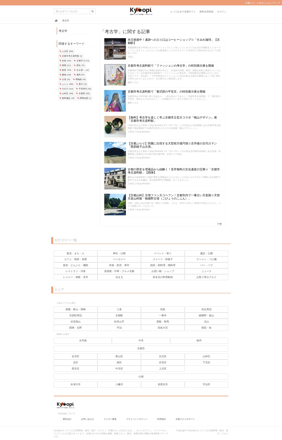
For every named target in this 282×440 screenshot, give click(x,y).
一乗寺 (163, 315)
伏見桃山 (75, 321)
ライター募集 (110, 417)
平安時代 (83, 88)
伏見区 (163, 362)
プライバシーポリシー (137, 417)
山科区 (66, 93)
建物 (65, 74)
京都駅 (119, 315)
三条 (119, 309)
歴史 (79, 65)
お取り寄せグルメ (206, 277)
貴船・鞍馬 (162, 321)
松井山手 (119, 321)
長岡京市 (163, 384)
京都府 (83, 93)
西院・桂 (206, 327)
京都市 (81, 60)
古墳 (65, 79)
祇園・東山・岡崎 (75, 309)
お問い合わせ (87, 417)
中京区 (119, 368)
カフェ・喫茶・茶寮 (75, 259)
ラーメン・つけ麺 (206, 259)
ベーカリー (119, 259)
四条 (162, 309)
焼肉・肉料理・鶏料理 (162, 265)
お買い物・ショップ (162, 271)
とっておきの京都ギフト (183, 11)
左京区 (163, 356)
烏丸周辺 (206, 309)
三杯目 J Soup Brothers (139, 132)
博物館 (79, 79)
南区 (119, 362)
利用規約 (161, 417)
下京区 (206, 362)
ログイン (221, 11)
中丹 (141, 340)
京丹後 (83, 340)
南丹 (199, 340)
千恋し (131, 57)
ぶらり (66, 84)
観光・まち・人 (75, 253)
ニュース (206, 271)
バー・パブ (206, 265)
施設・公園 (206, 253)
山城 (141, 376)
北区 (75, 362)
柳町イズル (133, 82)
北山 (206, 321)
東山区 (119, 356)
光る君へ (81, 70)
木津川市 (75, 384)
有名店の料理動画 (163, 277)
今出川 (66, 88)
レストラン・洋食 (75, 271)
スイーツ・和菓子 (163, 259)
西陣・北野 (75, 327)
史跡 (65, 60)
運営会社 (67, 417)
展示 (81, 84)
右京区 (75, 356)
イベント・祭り (163, 253)
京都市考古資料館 (71, 56)
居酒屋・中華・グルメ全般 (119, 271)
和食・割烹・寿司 (119, 265)
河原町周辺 (75, 315)
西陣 (65, 65)
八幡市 (119, 384)
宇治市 (206, 384)
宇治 (119, 327)
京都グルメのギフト (185, 417)
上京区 (66, 51)
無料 (79, 74)
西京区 (75, 368)
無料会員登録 (206, 11)
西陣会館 (84, 98)
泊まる (119, 277)
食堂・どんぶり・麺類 (75, 265)
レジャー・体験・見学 (75, 277)
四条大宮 (163, 327)
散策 (65, 70)
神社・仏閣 (119, 253)
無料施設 (67, 98)
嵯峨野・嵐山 (206, 315)
